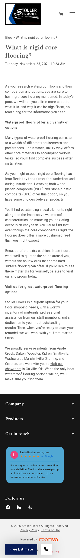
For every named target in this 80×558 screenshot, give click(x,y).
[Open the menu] (72, 14)
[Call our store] (46, 549)
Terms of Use (50, 530)
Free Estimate (21, 549)
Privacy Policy (29, 530)
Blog (8, 38)
